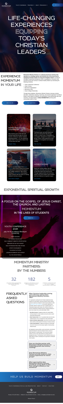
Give (58, 376)
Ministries (30, 5)
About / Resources (41, 5)
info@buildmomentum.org (48, 394)
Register (30, 217)
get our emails (53, 102)
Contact (44, 385)
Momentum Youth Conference (36, 304)
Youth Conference (21, 5)
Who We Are (10, 102)
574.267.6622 (15, 394)
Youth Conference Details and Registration (22, 385)
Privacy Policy (31, 398)
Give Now (51, 385)
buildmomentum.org (31, 394)
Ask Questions (31, 102)
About (39, 385)
